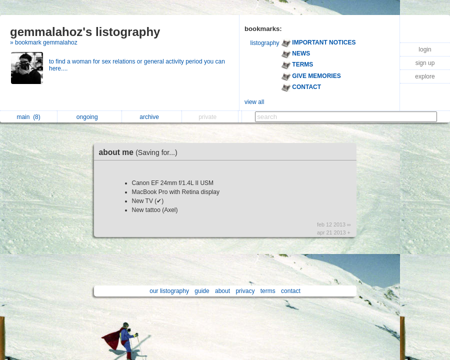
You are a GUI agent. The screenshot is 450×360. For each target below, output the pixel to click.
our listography (169, 291)
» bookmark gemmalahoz (44, 42)
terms (268, 291)
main (28, 117)
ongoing (89, 117)
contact (290, 291)
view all (254, 102)
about (222, 291)
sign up (425, 63)
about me (140, 152)
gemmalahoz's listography (85, 31)
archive (152, 117)
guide (201, 291)
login (424, 49)
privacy (245, 291)
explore (424, 76)
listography (265, 43)
